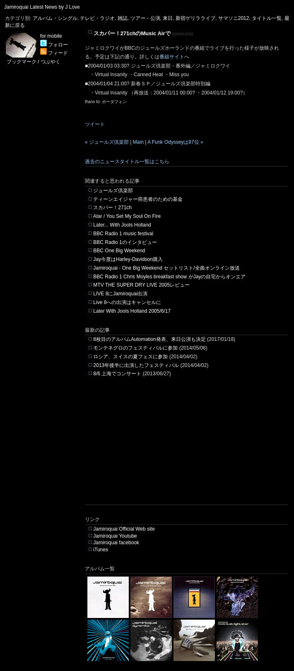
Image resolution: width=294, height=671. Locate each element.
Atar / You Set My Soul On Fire (127, 216)
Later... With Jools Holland (122, 225)
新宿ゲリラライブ (195, 18)
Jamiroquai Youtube (115, 536)
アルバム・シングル (55, 18)
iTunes (100, 550)
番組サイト (171, 57)
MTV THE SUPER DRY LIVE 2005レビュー (141, 285)
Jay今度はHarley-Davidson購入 (127, 259)
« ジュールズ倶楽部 (107, 142)
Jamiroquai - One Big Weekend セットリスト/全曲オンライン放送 (166, 268)
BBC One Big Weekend (119, 250)
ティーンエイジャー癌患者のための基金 (138, 199)
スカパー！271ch (112, 207)
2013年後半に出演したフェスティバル (136, 365)
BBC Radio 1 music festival (123, 234)
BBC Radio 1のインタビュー (125, 242)
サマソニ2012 (233, 18)
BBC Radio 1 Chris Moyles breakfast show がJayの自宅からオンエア (169, 277)
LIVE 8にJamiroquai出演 (120, 294)
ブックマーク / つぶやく (33, 62)
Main (138, 142)
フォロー (54, 45)
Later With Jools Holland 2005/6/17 (132, 311)
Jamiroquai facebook (116, 542)
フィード (54, 53)
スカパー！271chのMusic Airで (132, 33)
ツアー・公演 (145, 18)
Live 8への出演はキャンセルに (127, 302)
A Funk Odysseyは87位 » (175, 142)
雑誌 (123, 18)
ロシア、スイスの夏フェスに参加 (130, 357)
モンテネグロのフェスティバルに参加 (135, 348)
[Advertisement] (161, 446)
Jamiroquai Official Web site (123, 529)
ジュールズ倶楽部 (113, 190)
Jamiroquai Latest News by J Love (42, 7)
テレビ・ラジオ (97, 18)
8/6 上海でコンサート (117, 374)
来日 (168, 18)
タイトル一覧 (267, 18)
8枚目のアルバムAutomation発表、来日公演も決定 (149, 339)
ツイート (95, 124)
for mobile (51, 36)
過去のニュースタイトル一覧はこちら (127, 161)
